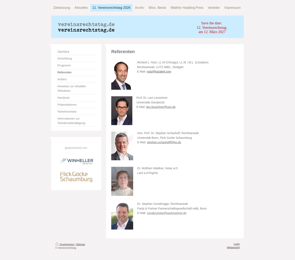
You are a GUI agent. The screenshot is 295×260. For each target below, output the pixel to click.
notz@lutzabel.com (159, 71)
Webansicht (233, 247)
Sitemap (80, 244)
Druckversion (65, 244)
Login (237, 244)
